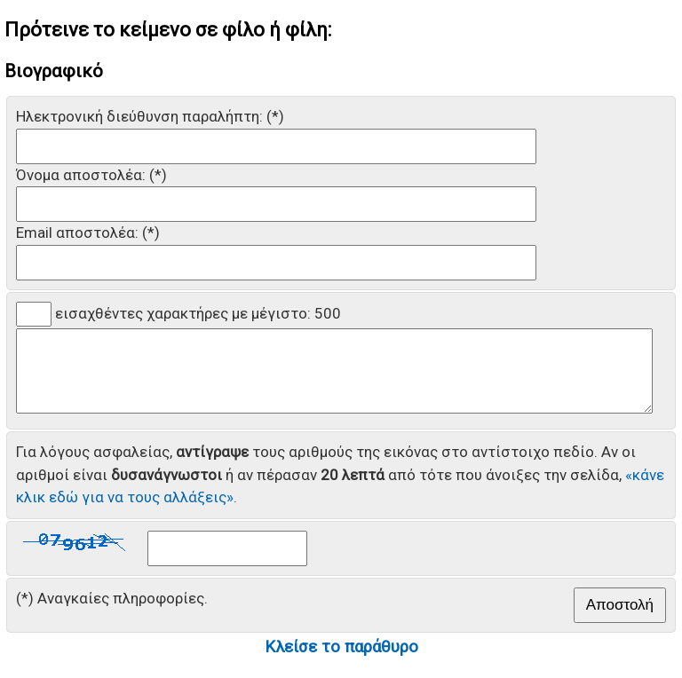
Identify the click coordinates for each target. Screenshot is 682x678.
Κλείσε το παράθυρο (341, 663)
